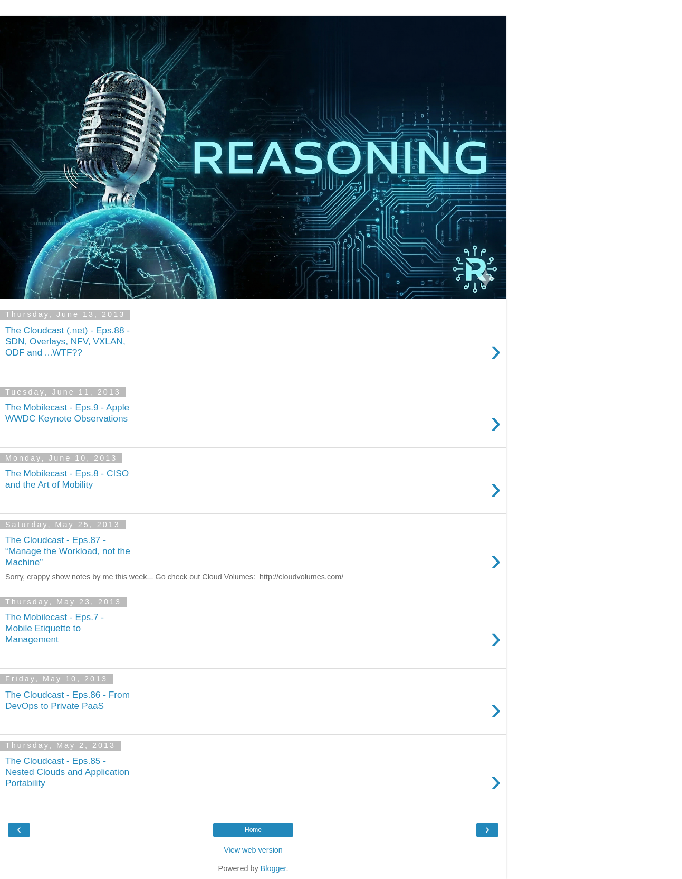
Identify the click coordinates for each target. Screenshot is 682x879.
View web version (253, 850)
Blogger (273, 868)
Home (253, 830)
